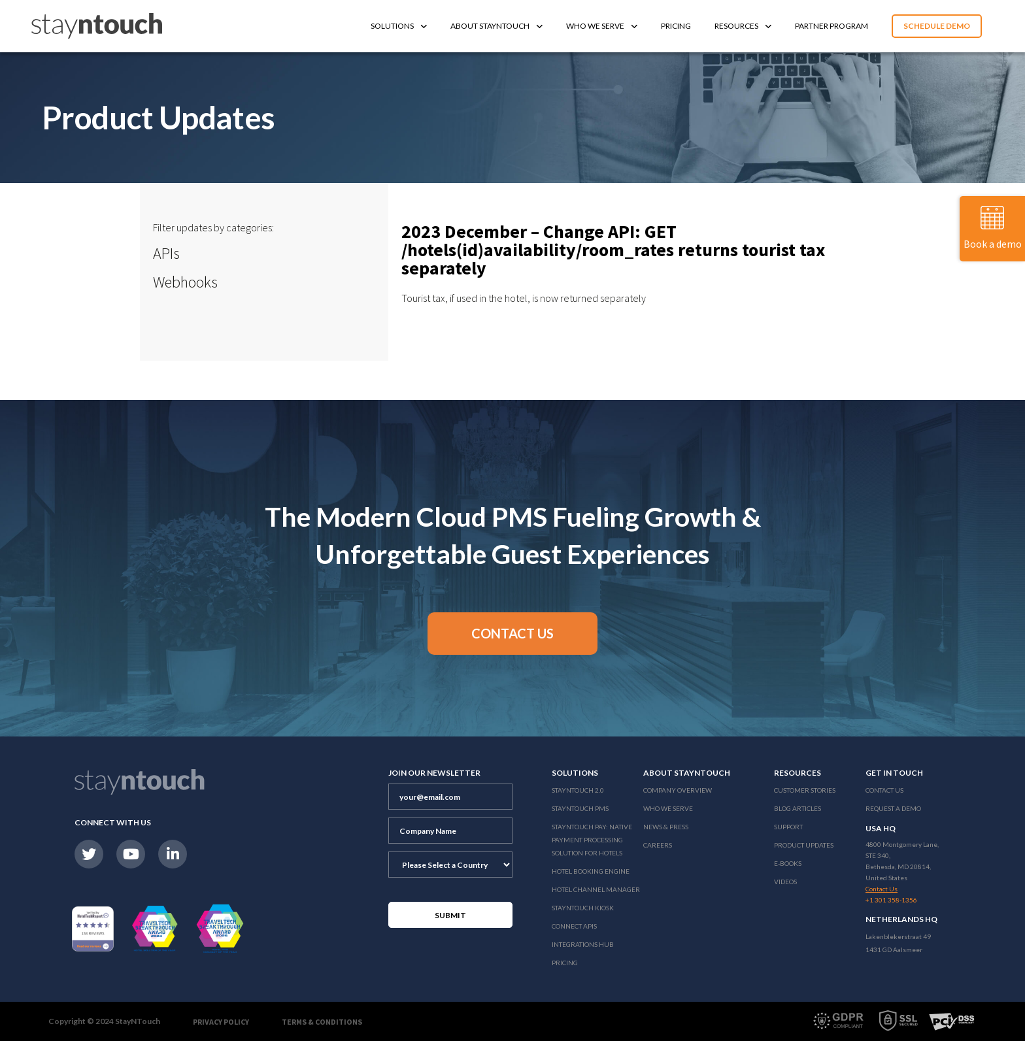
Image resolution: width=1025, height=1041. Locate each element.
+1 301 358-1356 (891, 900)
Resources (742, 26)
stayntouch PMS (580, 808)
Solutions (399, 26)
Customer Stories (804, 790)
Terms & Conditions (322, 1022)
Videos (785, 881)
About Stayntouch (496, 26)
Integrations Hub (583, 944)
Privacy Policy (221, 1022)
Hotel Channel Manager (596, 889)
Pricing (676, 26)
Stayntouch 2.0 (578, 790)
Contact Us (884, 790)
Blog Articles (797, 808)
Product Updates (803, 845)
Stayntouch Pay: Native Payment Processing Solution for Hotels (592, 840)
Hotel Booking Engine (591, 871)
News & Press (665, 827)
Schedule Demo (936, 26)
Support (788, 827)
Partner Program (831, 26)
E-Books (787, 863)
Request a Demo (893, 808)
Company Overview (677, 790)
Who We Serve (601, 26)
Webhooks (185, 282)
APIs (166, 253)
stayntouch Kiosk (583, 908)
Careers (657, 845)
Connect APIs (574, 926)
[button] (512, 633)
